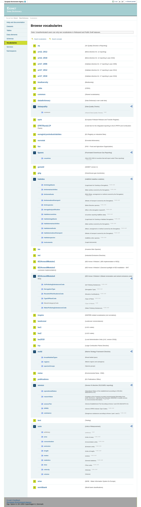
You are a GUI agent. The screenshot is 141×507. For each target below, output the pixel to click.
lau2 (39, 333)
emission (47, 446)
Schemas (10, 39)
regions (46, 362)
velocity (47, 469)
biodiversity (43, 82)
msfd (40, 352)
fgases (41, 153)
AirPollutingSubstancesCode (54, 284)
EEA (16, 1)
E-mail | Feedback (13, 500)
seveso (41, 385)
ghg (39, 173)
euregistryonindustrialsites (49, 134)
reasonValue (48, 396)
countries (47, 158)
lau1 (39, 327)
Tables (9, 30)
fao (39, 146)
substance (47, 413)
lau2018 (41, 339)
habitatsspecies (49, 237)
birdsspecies (48, 205)
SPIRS (46, 408)
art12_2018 (42, 58)
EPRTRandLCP (44, 126)
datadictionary (44, 101)
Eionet (16, 18)
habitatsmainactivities (52, 223)
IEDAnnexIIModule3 (46, 268)
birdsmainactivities (51, 189)
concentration (49, 441)
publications (43, 379)
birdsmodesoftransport (52, 200)
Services (10, 47)
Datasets (10, 26)
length (46, 451)
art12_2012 (42, 52)
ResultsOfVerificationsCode (54, 294)
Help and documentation (16, 22)
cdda (40, 88)
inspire (41, 315)
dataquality (42, 107)
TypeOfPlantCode (50, 298)
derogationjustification (52, 209)
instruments (48, 242)
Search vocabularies (40, 39)
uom (40, 426)
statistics (47, 460)
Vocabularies (12, 43)
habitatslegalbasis (50, 219)
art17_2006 (42, 64)
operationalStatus (50, 391)
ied (39, 255)
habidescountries (50, 214)
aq (39, 46)
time (45, 465)
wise (40, 481)
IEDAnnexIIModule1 (46, 262)
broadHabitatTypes (50, 357)
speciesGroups (49, 366)
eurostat (41, 140)
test (39, 420)
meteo (46, 455)
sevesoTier (48, 404)
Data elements (12, 35)
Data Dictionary (23, 18)
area (45, 437)
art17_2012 (42, 70)
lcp (39, 346)
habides (41, 179)
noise (40, 373)
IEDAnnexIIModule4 (46, 276)
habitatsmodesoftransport (53, 233)
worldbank (42, 487)
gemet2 (41, 167)
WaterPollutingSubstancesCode (55, 308)
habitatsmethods (50, 228)
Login (116, 1)
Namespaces (11, 51)
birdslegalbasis (49, 185)
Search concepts (57, 39)
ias (39, 249)
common (41, 94)
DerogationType (49, 289)
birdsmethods (49, 194)
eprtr (40, 120)
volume (46, 474)
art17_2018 (42, 76)
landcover (42, 321)
